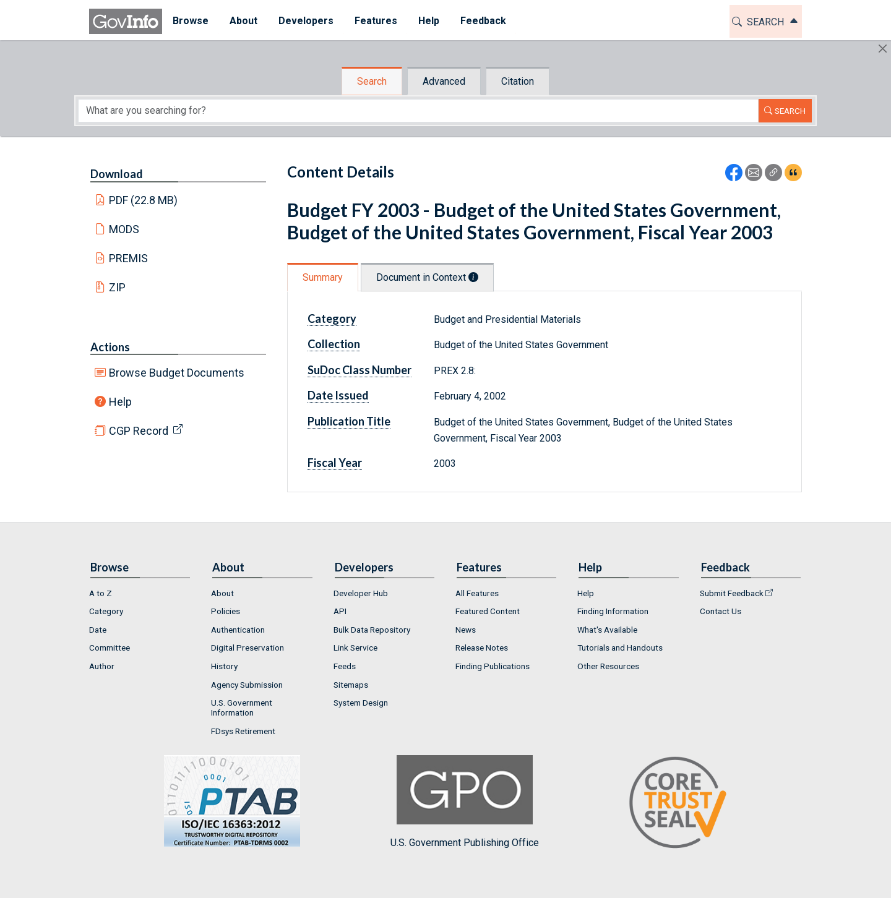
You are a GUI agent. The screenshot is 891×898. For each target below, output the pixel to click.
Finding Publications (492, 666)
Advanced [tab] (444, 81)
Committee (109, 647)
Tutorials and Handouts (620, 647)
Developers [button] (306, 21)
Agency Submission (247, 685)
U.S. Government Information (241, 707)
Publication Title (349, 421)
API (340, 611)
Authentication (238, 630)
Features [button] (376, 21)
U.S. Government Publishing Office (464, 802)
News (465, 630)
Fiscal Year (335, 462)
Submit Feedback (732, 593)
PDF (143, 200)
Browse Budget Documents (176, 372)
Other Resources (608, 666)
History (224, 666)
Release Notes (481, 647)
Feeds (345, 666)
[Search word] (418, 110)
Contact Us (720, 611)
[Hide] (882, 48)
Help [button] (428, 21)
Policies (225, 611)
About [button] (243, 21)
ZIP (117, 287)
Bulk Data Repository (372, 630)
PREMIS (128, 258)
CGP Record (138, 430)
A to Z (100, 593)
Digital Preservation (247, 647)
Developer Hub (361, 593)
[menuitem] (190, 21)
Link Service (355, 647)
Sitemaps (351, 685)
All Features (477, 593)
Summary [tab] (323, 277)
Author (101, 666)
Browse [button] (191, 21)
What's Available (607, 630)
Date (97, 630)
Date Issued (338, 395)
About (222, 593)
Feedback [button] (483, 21)
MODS (124, 229)
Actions (110, 347)
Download (116, 174)
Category (332, 318)
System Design (361, 703)
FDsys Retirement (243, 731)
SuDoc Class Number (359, 370)
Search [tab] (372, 81)
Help (120, 401)
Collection (334, 344)
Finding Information (612, 611)
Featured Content (487, 611)
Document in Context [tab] (427, 277)
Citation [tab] (517, 81)
